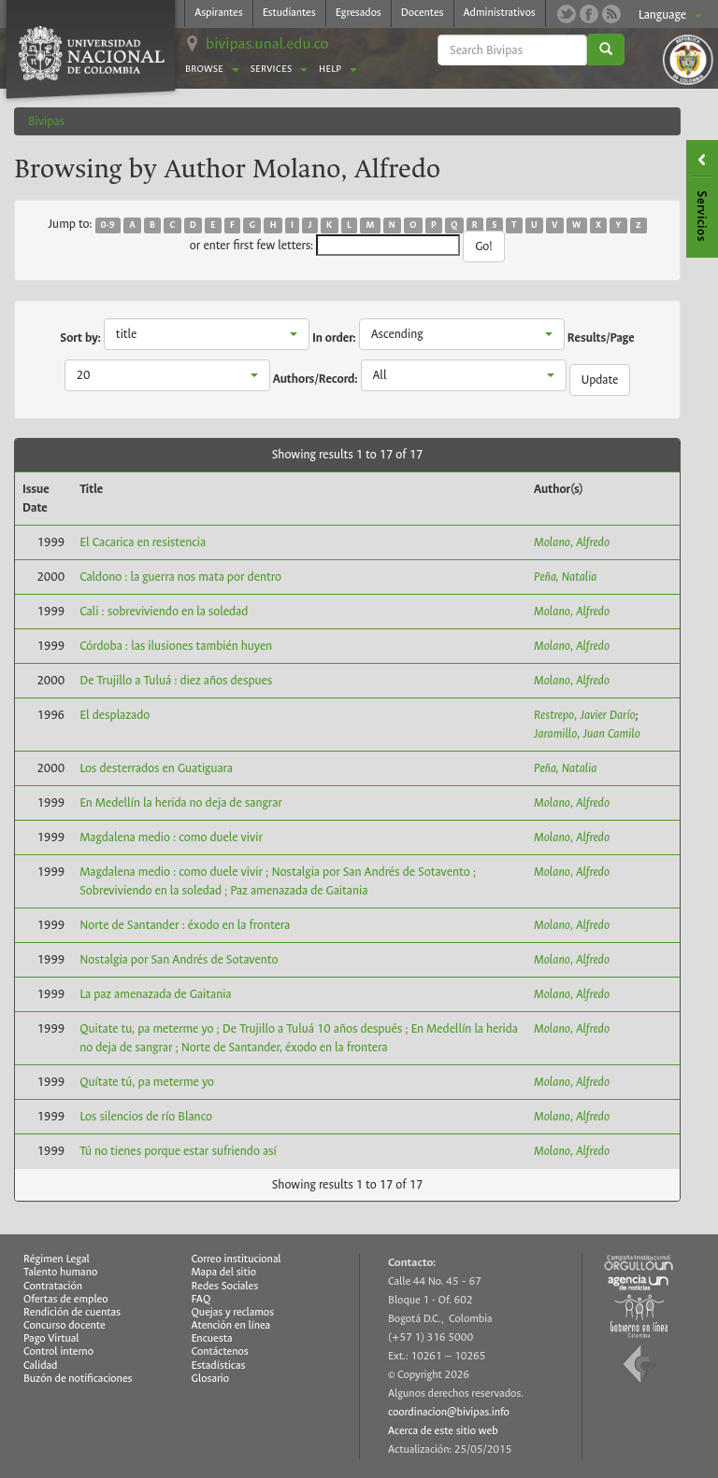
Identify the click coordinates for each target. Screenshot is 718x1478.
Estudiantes (289, 13)
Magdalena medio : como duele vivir (171, 837)
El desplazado (114, 715)
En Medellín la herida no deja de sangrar (180, 802)
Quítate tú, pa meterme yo (146, 1082)
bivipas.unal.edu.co (267, 43)
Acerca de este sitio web (443, 1431)
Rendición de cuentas (72, 1312)
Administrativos (500, 13)
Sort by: (80, 338)
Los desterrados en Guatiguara (156, 768)
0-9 (108, 225)
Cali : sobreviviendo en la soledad (163, 611)
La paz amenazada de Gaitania (155, 994)
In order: (334, 338)
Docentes (422, 13)
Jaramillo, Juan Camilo (587, 733)
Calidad (40, 1365)
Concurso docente (64, 1325)
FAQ (201, 1299)
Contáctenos (220, 1351)
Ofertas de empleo (65, 1299)
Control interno (58, 1351)
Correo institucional (236, 1259)
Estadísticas (219, 1365)
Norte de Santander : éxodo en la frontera (184, 925)
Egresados (358, 13)
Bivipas (46, 121)
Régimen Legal (56, 1259)
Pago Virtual (51, 1338)
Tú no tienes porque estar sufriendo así (178, 1151)
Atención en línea (231, 1325)
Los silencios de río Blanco (145, 1116)
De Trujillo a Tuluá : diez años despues (175, 680)
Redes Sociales (225, 1286)
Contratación (52, 1286)
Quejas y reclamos (233, 1312)
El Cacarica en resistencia (142, 542)
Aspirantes (218, 13)
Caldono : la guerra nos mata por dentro (180, 576)
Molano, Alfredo (572, 542)
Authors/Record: (315, 379)
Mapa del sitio (224, 1272)
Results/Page (601, 338)
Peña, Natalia (565, 576)
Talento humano (60, 1272)
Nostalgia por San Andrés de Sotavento (178, 959)
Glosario (210, 1379)
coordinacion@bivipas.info (449, 1412)
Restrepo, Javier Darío (585, 715)
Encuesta (212, 1338)
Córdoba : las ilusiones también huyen (175, 646)
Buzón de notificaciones (78, 1379)
